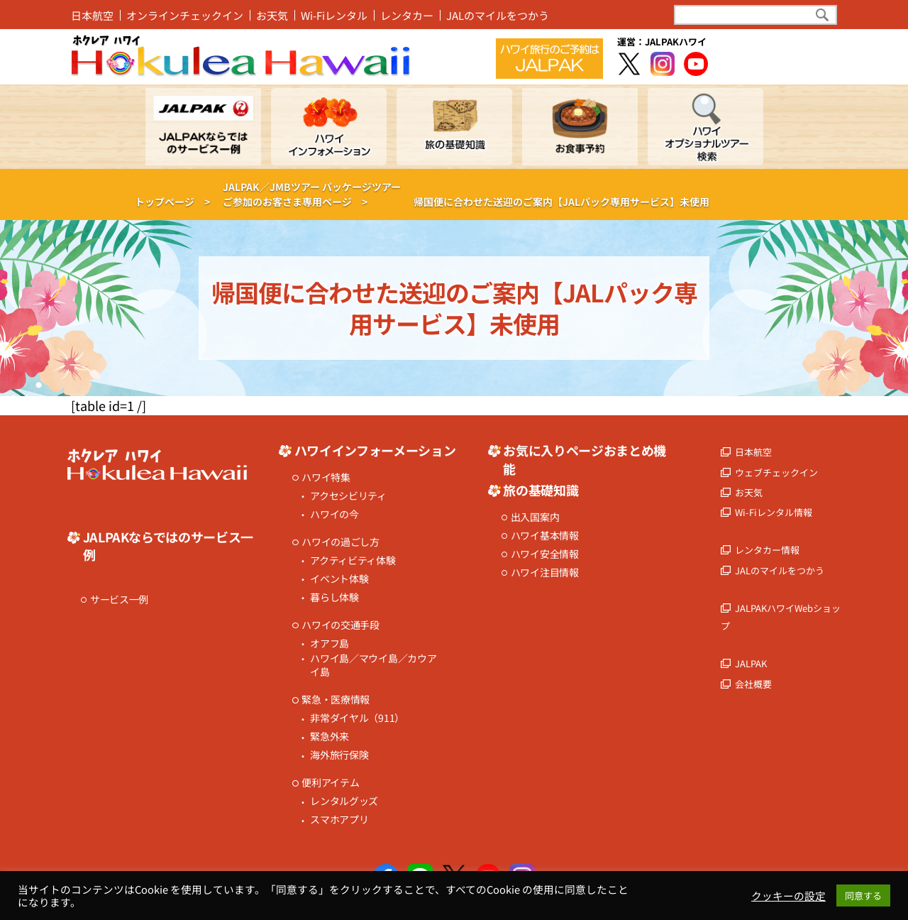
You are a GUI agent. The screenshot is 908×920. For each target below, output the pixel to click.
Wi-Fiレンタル (334, 15)
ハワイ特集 (325, 477)
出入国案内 (535, 517)
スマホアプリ (339, 819)
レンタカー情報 (767, 550)
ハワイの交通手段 (340, 625)
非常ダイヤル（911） (357, 718)
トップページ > (172, 202)
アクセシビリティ (348, 496)
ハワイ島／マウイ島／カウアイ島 (373, 665)
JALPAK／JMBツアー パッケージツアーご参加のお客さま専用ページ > (312, 194)
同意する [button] (863, 895)
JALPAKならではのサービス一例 (168, 546)
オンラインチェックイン (184, 15)
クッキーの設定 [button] (788, 895)
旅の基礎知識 (540, 490)
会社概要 (753, 684)
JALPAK (751, 663)
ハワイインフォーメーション (374, 450)
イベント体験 (339, 579)
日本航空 (92, 15)
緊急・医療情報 (335, 699)
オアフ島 (329, 643)
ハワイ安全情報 (545, 554)
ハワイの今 (334, 514)
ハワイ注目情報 (545, 572)
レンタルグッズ (344, 801)
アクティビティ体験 (352, 560)
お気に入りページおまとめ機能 (584, 459)
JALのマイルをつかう (497, 15)
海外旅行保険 (339, 755)
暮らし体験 (334, 597)
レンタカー (406, 15)
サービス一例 (119, 599)
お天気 (272, 15)
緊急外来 (329, 736)
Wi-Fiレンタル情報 (773, 512)
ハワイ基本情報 (545, 535)
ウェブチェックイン (776, 472)
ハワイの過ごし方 (340, 542)
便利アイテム (330, 782)
